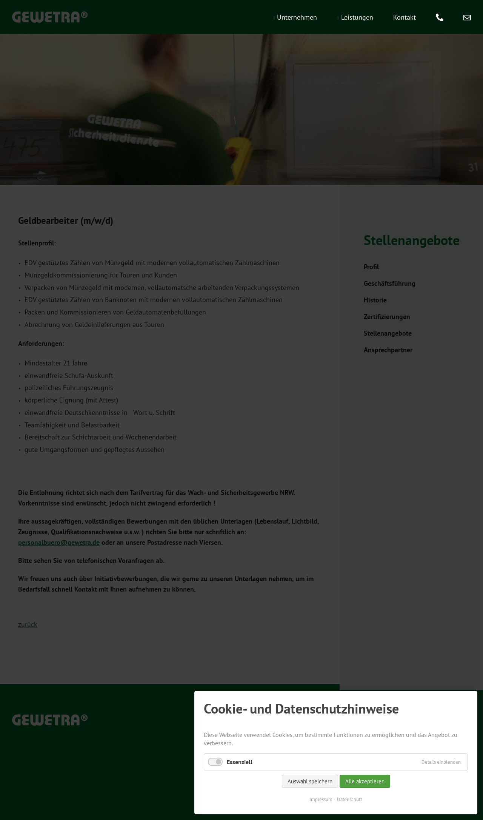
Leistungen (357, 17)
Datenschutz (350, 799)
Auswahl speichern (310, 781)
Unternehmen (297, 17)
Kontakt (404, 17)
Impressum (320, 799)
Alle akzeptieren (365, 781)
